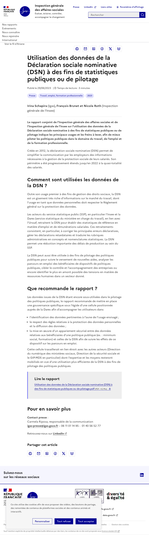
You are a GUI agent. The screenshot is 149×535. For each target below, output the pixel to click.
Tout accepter (86, 521)
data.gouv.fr (109, 515)
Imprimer (77, 49)
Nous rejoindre (10, 36)
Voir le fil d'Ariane (14, 44)
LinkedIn (88, 7)
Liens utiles (106, 7)
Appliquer (142, 15)
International (9, 40)
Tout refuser (64, 521)
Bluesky (119, 49)
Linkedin (94, 49)
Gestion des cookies (120, 524)
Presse (76, 7)
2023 (89, 95)
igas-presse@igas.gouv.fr (42, 426)
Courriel (85, 49)
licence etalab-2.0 (109, 531)
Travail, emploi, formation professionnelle (61, 95)
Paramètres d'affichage (132, 7)
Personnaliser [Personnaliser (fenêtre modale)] (42, 521)
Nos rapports (9, 24)
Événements (9, 28)
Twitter (110, 49)
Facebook (102, 49)
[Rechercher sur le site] (113, 15)
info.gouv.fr (105, 509)
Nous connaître (11, 32)
